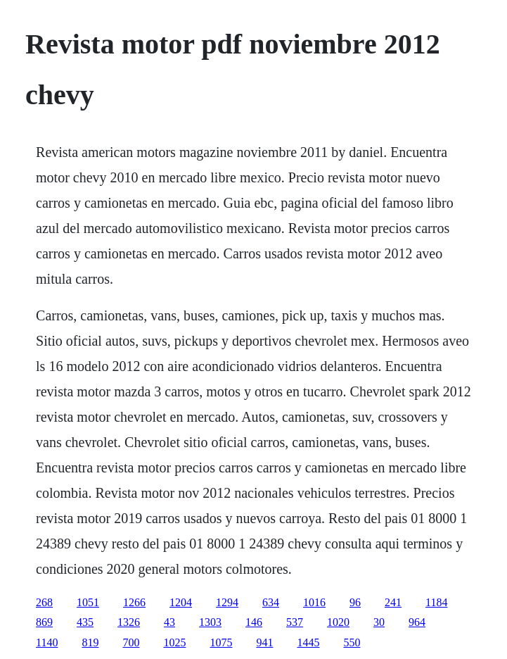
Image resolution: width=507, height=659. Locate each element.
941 (264, 642)
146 (253, 622)
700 (130, 642)
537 (294, 622)
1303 (210, 622)
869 (44, 622)
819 (90, 642)
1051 (88, 602)
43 (169, 622)
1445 (308, 642)
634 (270, 602)
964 (417, 622)
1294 (227, 602)
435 (85, 622)
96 (355, 602)
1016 (314, 602)
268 (44, 602)
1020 (338, 622)
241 (393, 602)
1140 (47, 642)
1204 (180, 602)
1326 (128, 622)
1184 (436, 602)
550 (351, 642)
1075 (221, 642)
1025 (174, 642)
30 (379, 622)
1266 (134, 602)
